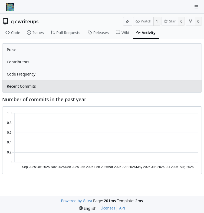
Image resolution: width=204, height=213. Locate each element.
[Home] (10, 7)
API (122, 208)
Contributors (18, 61)
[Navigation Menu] (196, 7)
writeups (28, 21)
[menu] (88, 208)
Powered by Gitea (76, 200)
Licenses (108, 208)
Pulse (11, 49)
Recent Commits (21, 86)
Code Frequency (21, 74)
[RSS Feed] (127, 21)
